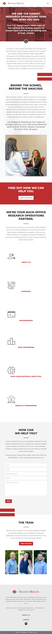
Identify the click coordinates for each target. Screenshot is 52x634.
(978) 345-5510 (39, 608)
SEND (8, 501)
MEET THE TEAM (26, 543)
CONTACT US (26, 615)
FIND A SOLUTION (26, 198)
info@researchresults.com (26, 610)
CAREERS (26, 619)
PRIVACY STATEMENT (21, 632)
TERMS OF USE (32, 632)
